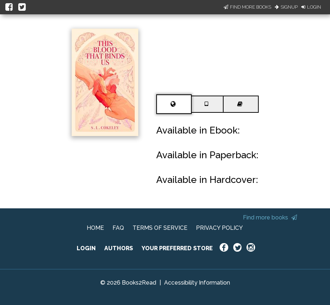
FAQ (118, 227)
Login (311, 7)
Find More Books (247, 7)
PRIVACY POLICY (219, 227)
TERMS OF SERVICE (160, 227)
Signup (286, 7)
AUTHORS (118, 248)
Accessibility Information (197, 282)
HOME (95, 227)
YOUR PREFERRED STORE (177, 248)
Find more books (270, 217)
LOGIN (86, 248)
